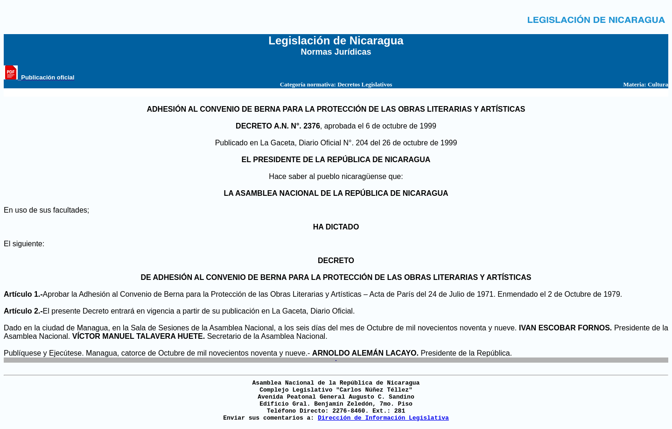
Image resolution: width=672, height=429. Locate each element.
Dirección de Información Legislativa (383, 418)
